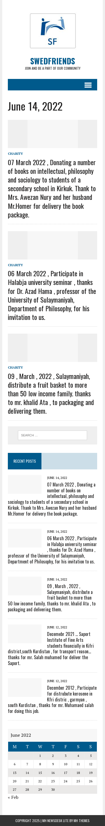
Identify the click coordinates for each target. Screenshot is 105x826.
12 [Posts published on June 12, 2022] (90, 764)
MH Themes (82, 820)
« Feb (13, 797)
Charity (15, 153)
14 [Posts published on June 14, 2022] (27, 773)
